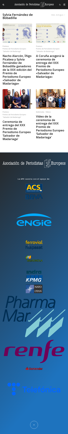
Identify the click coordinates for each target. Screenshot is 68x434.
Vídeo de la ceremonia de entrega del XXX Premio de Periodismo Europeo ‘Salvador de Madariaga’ (50, 127)
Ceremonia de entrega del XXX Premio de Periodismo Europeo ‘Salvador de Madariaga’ (17, 130)
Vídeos (48, 112)
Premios (6, 46)
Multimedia (40, 112)
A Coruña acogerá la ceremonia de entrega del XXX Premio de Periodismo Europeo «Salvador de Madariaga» (50, 66)
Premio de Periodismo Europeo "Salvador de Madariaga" (14, 50)
